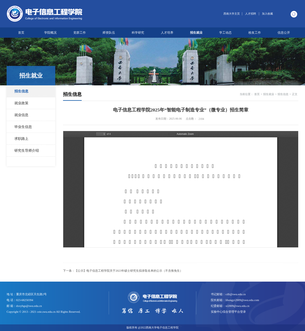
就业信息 (21, 115)
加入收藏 (267, 13)
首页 (21, 32)
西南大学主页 (231, 13)
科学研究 (138, 32)
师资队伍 (109, 32)
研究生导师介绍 (26, 150)
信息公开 (284, 32)
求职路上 (21, 139)
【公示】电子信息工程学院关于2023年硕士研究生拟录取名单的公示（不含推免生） (129, 270)
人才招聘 (251, 13)
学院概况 (50, 32)
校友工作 (254, 32)
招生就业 (196, 32)
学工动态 (225, 32)
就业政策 (21, 103)
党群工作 (79, 32)
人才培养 (167, 32)
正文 (294, 94)
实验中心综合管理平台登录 (228, 311)
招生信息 (21, 91)
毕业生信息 (23, 127)
